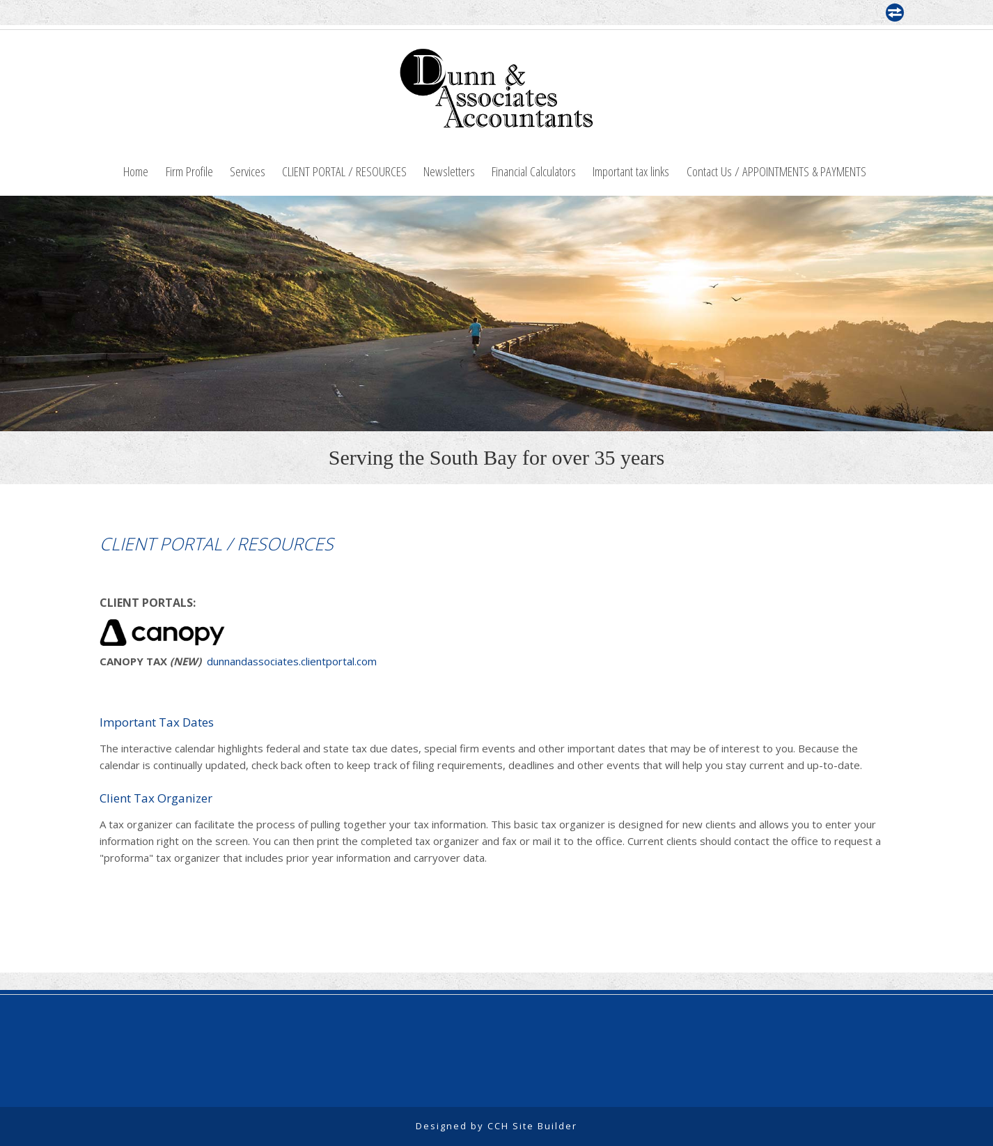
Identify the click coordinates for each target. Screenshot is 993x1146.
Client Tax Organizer (156, 798)
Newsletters (449, 171)
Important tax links (631, 171)
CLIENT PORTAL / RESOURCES (344, 171)
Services (247, 171)
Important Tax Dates (157, 722)
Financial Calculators (534, 171)
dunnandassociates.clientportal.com (292, 661)
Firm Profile (189, 171)
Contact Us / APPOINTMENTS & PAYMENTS (776, 171)
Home (135, 171)
